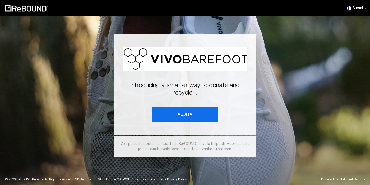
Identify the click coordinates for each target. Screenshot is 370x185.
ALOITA (185, 114)
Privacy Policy (177, 179)
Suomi (356, 8)
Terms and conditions (150, 179)
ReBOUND (26, 8)
